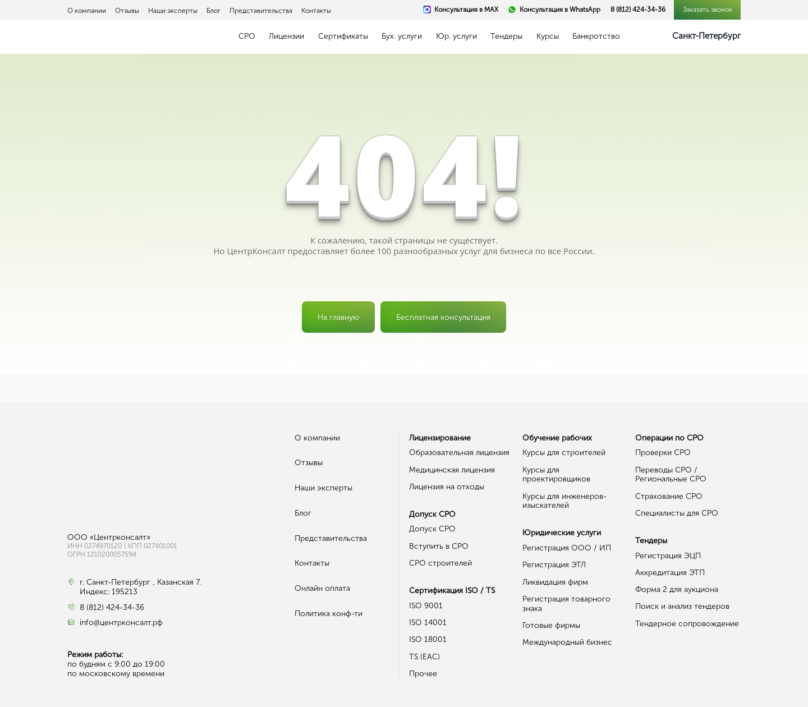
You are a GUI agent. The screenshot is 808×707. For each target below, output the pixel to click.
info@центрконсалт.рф (121, 622)
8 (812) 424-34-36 (637, 9)
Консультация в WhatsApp (560, 9)
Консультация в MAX (466, 9)
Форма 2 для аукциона (676, 589)
